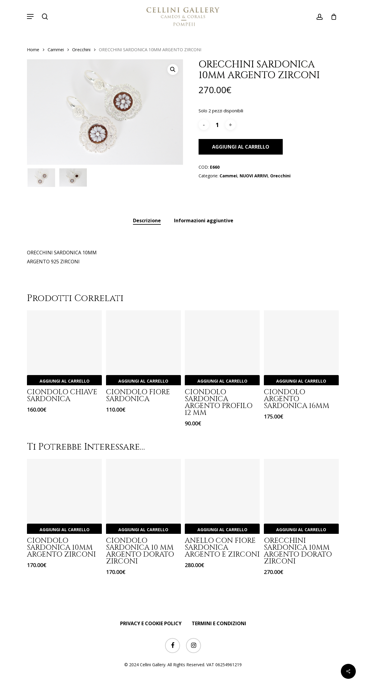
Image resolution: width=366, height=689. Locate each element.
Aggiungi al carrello (240, 146)
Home (33, 49)
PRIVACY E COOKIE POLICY (151, 623)
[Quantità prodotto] (217, 125)
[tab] (147, 220)
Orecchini (81, 49)
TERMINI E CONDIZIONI (219, 623)
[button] (30, 16)
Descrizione (147, 220)
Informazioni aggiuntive (203, 220)
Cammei (56, 49)
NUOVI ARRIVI (254, 176)
